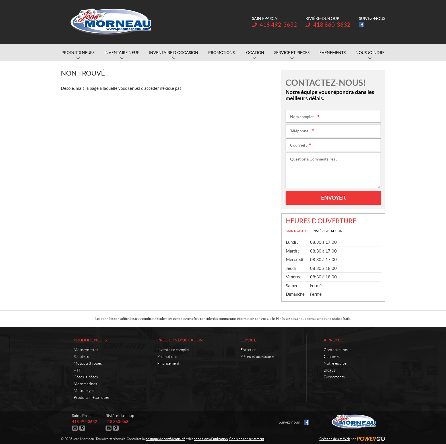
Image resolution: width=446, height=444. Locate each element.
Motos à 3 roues (88, 363)
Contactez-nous (337, 349)
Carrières (332, 356)
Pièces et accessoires (257, 356)
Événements (334, 377)
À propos (333, 340)
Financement (168, 363)
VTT (77, 370)
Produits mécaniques (92, 397)
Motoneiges (84, 390)
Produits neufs (90, 340)
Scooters (81, 356)
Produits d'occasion (180, 340)
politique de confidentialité (165, 439)
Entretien (248, 349)
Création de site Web (334, 439)
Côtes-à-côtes (86, 377)
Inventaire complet (173, 349)
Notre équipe (335, 363)
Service (248, 340)
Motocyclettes (86, 349)
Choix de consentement (246, 439)
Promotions (167, 356)
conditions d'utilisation (211, 439)
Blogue (330, 370)
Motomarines (85, 384)
